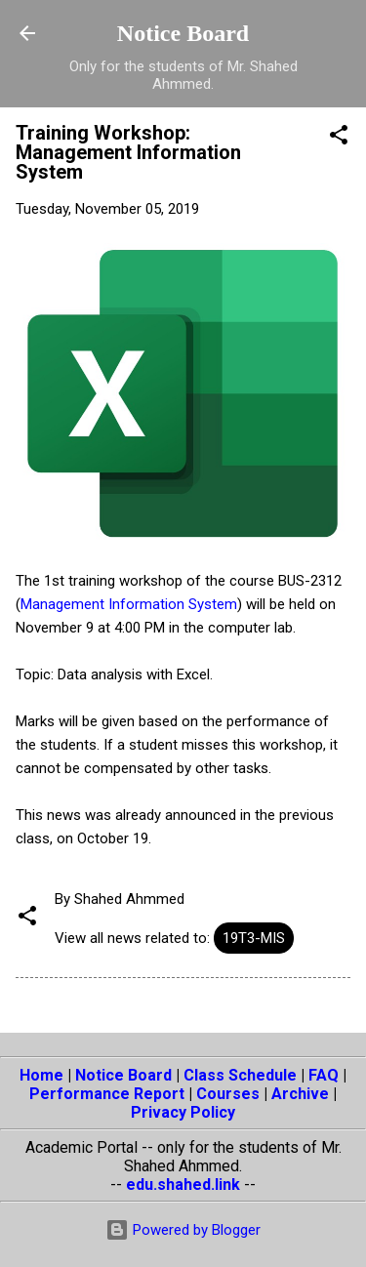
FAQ (323, 1075)
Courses (228, 1093)
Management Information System (128, 604)
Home (41, 1075)
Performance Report (106, 1093)
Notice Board (183, 33)
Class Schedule (240, 1075)
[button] (338, 138)
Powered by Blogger (183, 1230)
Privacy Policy (183, 1112)
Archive (300, 1093)
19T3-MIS (254, 938)
